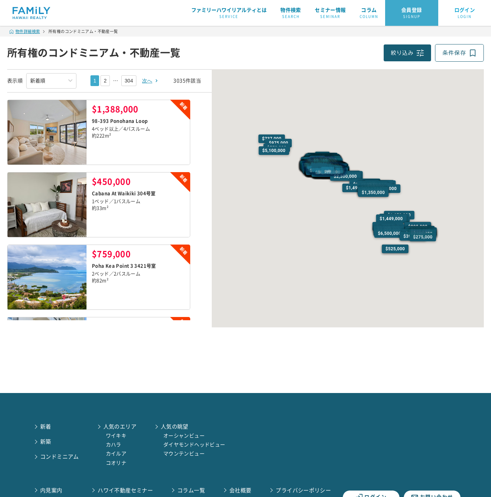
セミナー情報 (330, 13)
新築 (45, 441)
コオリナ (116, 462)
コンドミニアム (59, 456)
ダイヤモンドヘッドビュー (194, 444)
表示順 (15, 80)
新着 (45, 426)
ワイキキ (116, 435)
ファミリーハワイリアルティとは (229, 13)
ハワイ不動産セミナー (125, 490)
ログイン (464, 13)
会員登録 (411, 13)
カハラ (113, 444)
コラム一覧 (191, 490)
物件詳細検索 (24, 31)
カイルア (116, 453)
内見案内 (51, 490)
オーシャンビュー (184, 435)
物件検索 (290, 13)
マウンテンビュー (184, 453)
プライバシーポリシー (303, 490)
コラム (369, 13)
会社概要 (240, 490)
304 (129, 81)
